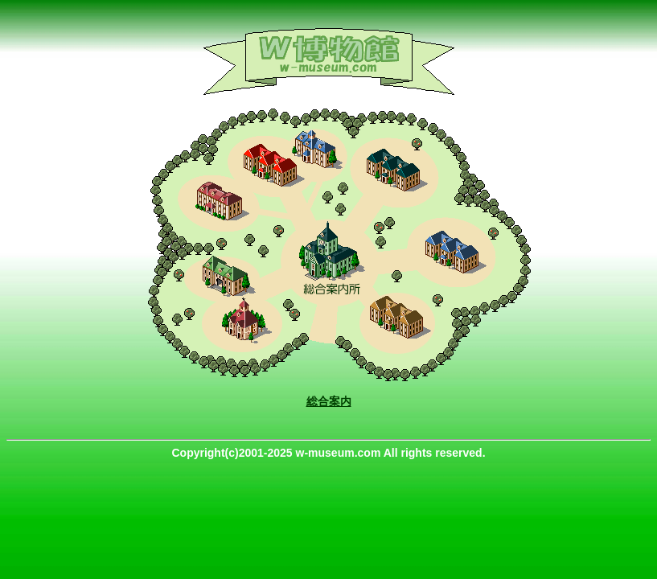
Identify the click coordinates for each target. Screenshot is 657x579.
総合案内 (328, 401)
